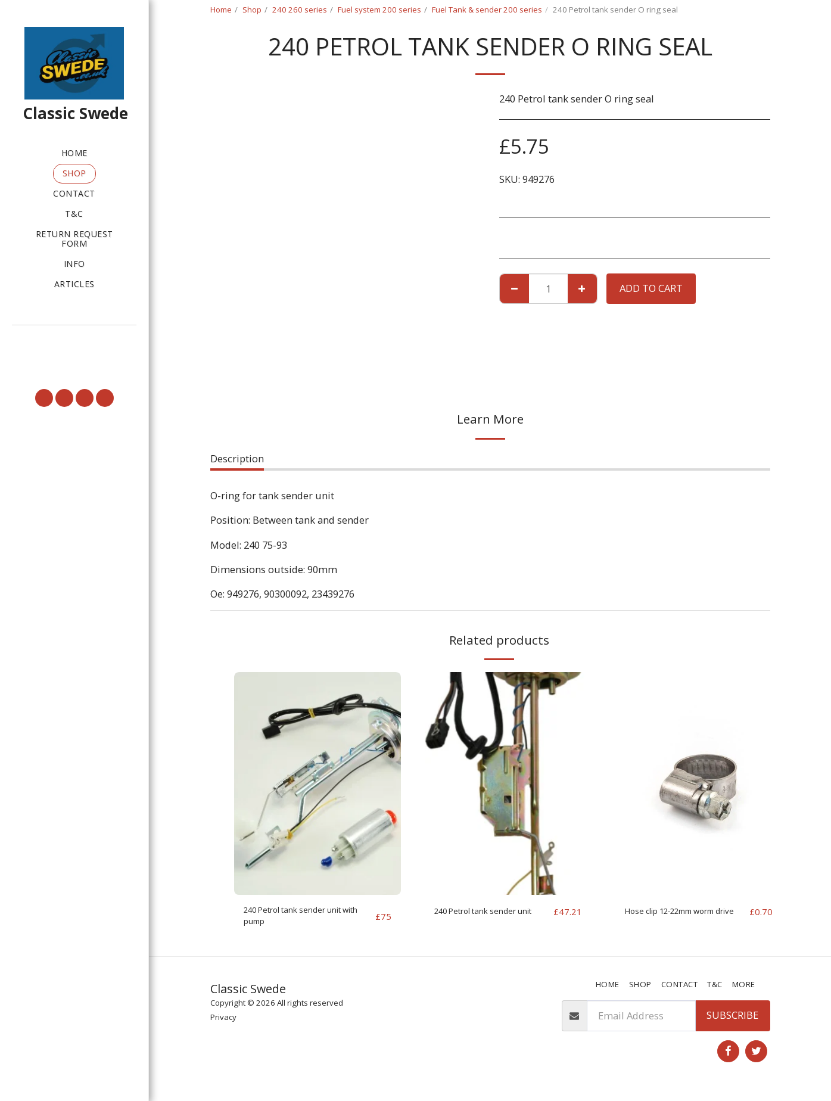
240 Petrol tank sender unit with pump (306, 918)
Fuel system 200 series (379, 9)
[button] (74, 342)
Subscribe (732, 1021)
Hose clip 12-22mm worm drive (684, 918)
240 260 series (299, 9)
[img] (317, 783)
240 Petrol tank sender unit (485, 918)
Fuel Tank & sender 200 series (487, 9)
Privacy (223, 1023)
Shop (252, 9)
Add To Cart (651, 288)
